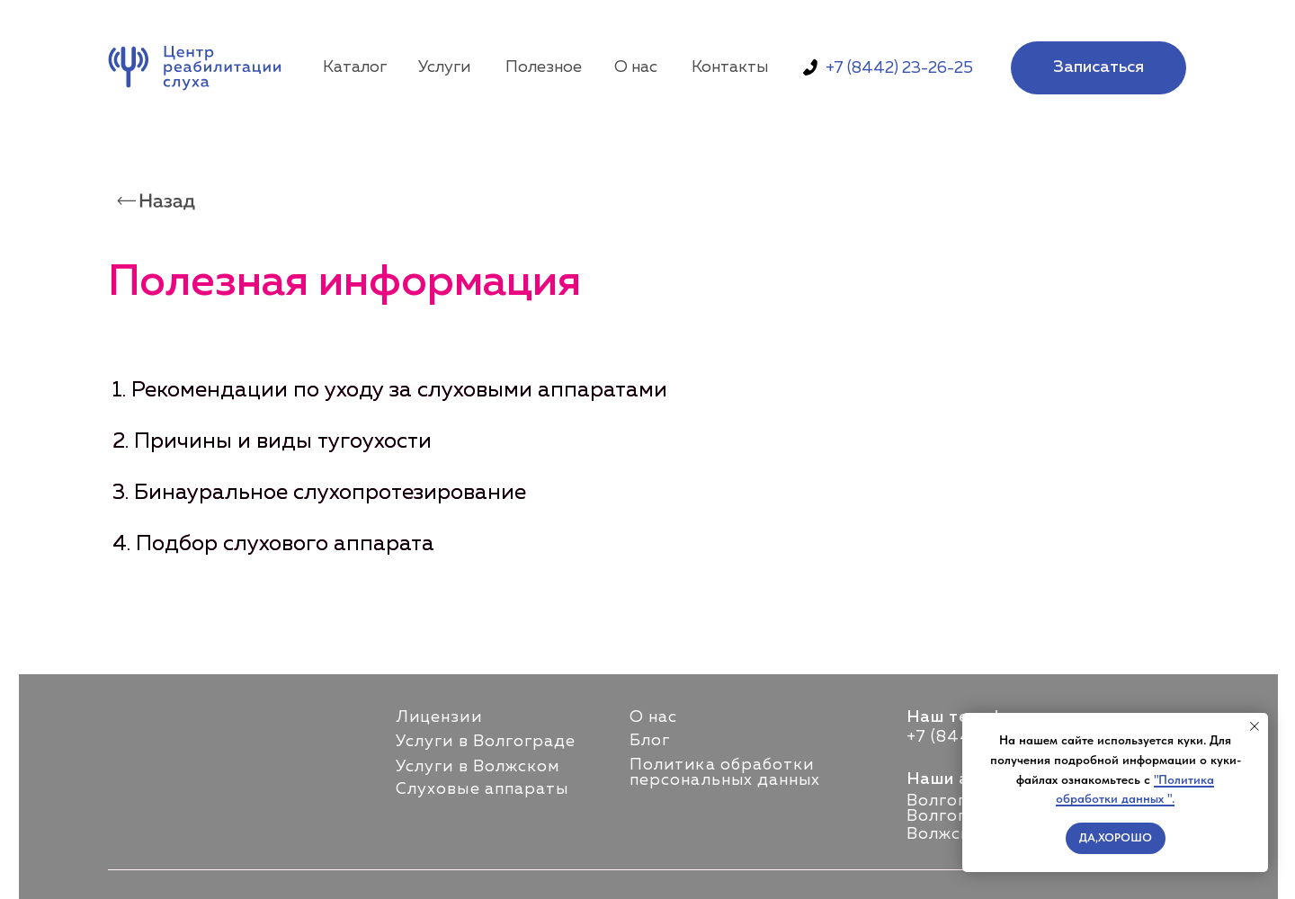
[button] (1098, 67)
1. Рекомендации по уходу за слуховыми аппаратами (389, 390)
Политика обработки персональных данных (725, 772)
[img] (199, 68)
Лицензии (439, 717)
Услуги (444, 67)
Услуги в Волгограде (486, 742)
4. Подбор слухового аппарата (273, 544)
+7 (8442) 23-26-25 (899, 68)
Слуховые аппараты (482, 789)
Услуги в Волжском (477, 767)
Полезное (543, 67)
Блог (650, 741)
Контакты (730, 67)
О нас (635, 67)
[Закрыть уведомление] (1255, 726)
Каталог (355, 67)
